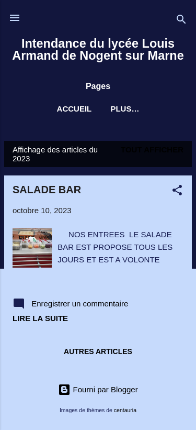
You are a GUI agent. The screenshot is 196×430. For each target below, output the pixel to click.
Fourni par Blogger (97, 389)
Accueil (74, 108)
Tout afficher (152, 149)
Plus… (124, 108)
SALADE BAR (47, 189)
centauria (125, 410)
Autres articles (98, 351)
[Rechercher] (181, 21)
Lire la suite (40, 318)
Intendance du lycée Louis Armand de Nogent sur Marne (97, 49)
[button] (177, 192)
